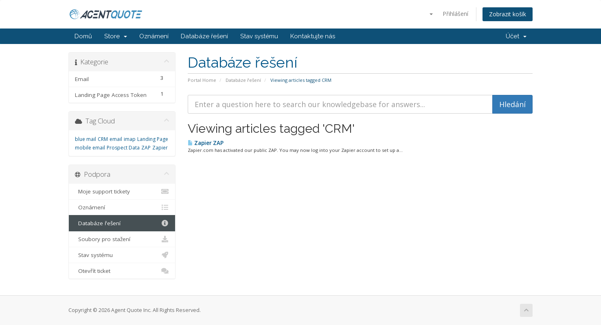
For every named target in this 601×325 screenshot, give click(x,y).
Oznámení (154, 36)
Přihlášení (455, 14)
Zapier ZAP (206, 143)
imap (130, 139)
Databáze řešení (204, 36)
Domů (83, 36)
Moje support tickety (122, 191)
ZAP (146, 147)
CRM (103, 139)
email (116, 139)
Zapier (160, 147)
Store (115, 36)
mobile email (90, 147)
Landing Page (152, 139)
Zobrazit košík (507, 14)
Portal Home (202, 80)
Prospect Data (123, 147)
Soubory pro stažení (122, 239)
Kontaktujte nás (312, 36)
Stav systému (259, 36)
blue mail (85, 139)
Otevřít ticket (122, 271)
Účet (516, 36)
